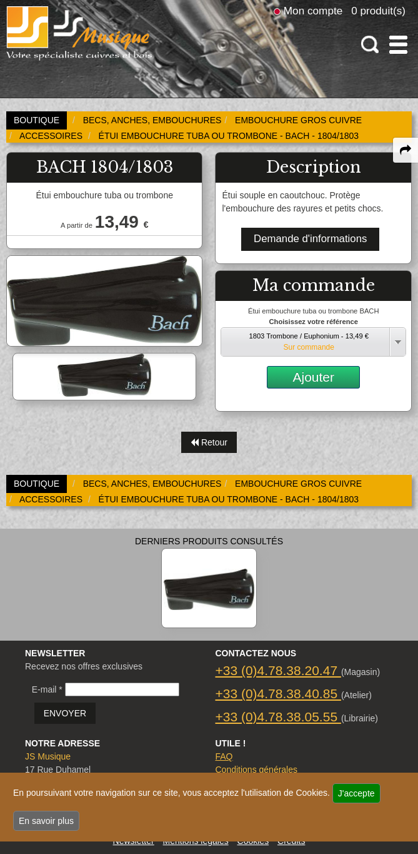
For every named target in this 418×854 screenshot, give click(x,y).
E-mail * (47, 689)
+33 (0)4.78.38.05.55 (278, 716)
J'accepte (356, 793)
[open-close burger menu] (398, 44)
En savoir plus (46, 821)
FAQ (223, 756)
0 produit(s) (378, 10)
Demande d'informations (310, 239)
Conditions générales (256, 770)
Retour (209, 442)
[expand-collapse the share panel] (405, 150)
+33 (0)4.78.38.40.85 (278, 693)
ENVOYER (65, 713)
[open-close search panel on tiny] (370, 44)
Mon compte (313, 10)
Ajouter (313, 377)
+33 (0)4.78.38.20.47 (278, 670)
